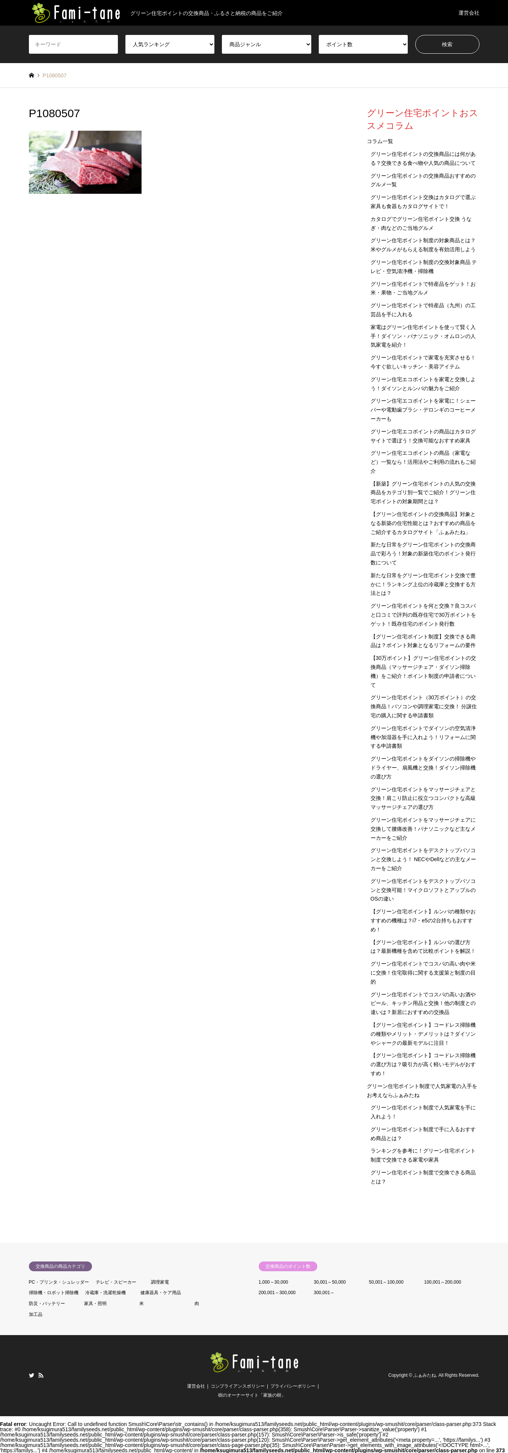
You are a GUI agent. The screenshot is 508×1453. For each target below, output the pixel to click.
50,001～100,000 (386, 1282)
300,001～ (324, 1292)
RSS (41, 1375)
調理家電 (160, 1282)
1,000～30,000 (273, 1282)
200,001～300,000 (277, 1292)
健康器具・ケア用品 (160, 1292)
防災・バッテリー (47, 1303)
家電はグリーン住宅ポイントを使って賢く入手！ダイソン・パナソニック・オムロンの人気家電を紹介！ (423, 336)
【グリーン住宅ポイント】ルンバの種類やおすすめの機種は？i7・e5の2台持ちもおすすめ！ (423, 920)
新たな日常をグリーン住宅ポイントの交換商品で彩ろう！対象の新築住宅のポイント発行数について (423, 554)
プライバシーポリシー (292, 1386)
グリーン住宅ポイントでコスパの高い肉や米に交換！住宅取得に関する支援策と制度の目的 (423, 973)
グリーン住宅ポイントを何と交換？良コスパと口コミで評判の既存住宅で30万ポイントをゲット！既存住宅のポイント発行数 (423, 615)
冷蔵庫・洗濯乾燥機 (105, 1292)
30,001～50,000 (330, 1282)
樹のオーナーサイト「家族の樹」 (252, 1395)
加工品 (35, 1314)
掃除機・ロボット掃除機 (53, 1292)
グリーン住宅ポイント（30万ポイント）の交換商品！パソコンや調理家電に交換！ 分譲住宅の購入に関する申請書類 (424, 706)
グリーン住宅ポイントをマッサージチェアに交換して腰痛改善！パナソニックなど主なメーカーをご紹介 (423, 829)
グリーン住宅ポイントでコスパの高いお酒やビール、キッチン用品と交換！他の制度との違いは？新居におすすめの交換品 (423, 1003)
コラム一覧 (380, 141)
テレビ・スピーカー (116, 1282)
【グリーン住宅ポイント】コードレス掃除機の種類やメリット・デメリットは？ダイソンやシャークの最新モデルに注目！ (423, 1034)
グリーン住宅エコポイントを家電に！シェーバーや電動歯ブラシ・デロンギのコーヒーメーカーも (423, 410)
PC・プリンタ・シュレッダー (59, 1282)
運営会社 (468, 13)
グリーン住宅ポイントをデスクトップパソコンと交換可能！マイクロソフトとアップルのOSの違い (423, 890)
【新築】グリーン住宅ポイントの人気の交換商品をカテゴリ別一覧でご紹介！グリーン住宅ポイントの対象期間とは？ (423, 493)
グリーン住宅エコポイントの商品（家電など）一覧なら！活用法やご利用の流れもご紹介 (423, 462)
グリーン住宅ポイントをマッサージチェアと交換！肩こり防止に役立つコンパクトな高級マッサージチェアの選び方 (423, 798)
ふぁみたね (424, 1375)
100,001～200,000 (442, 1282)
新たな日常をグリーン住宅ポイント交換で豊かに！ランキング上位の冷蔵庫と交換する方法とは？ (423, 584)
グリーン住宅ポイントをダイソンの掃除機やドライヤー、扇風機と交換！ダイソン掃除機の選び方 (423, 768)
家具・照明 (95, 1303)
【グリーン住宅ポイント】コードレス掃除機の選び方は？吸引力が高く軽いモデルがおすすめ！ (423, 1064)
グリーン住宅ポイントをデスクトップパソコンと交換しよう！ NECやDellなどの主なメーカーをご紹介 (423, 859)
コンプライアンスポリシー (238, 1386)
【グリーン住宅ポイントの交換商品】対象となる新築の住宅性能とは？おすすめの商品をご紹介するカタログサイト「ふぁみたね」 (423, 523)
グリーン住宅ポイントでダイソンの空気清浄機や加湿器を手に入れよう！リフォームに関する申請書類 (423, 737)
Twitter (31, 1375)
